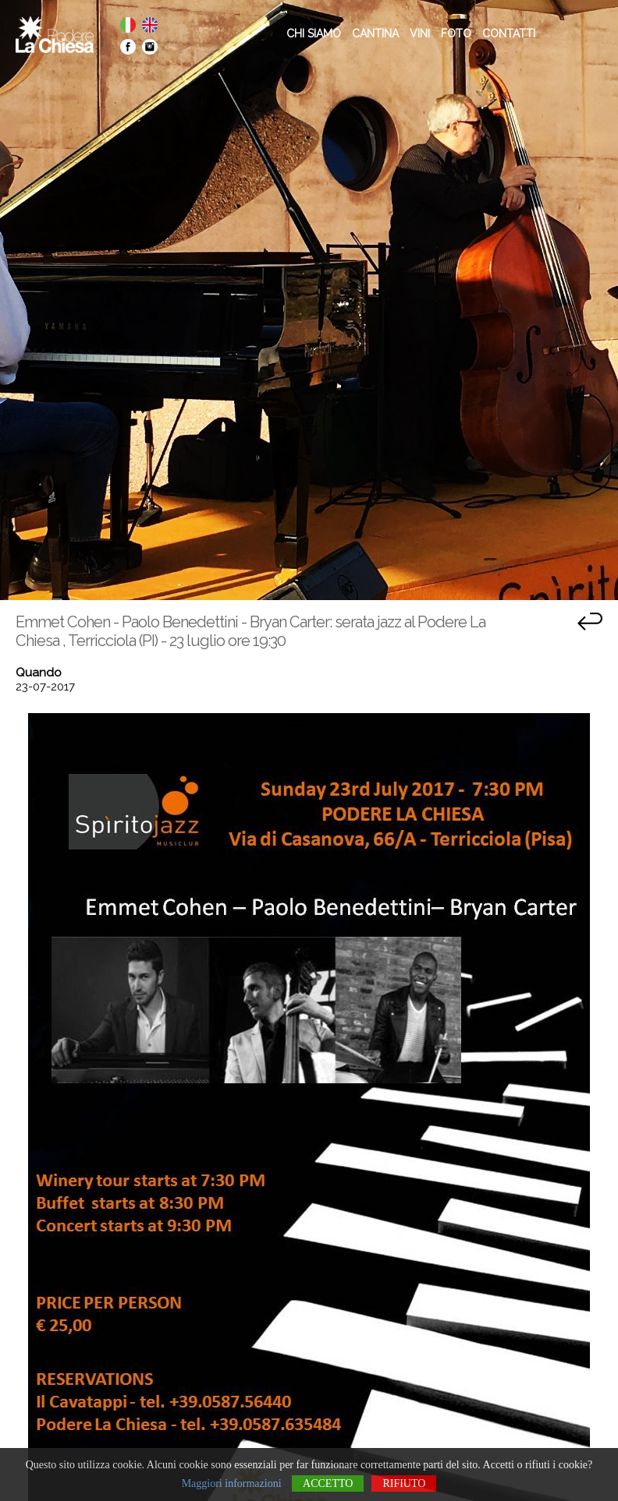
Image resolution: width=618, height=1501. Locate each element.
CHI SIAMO (313, 33)
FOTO (456, 33)
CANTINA (375, 33)
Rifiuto (403, 1483)
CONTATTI (508, 33)
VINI (420, 33)
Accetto (328, 1483)
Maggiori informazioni (232, 1483)
